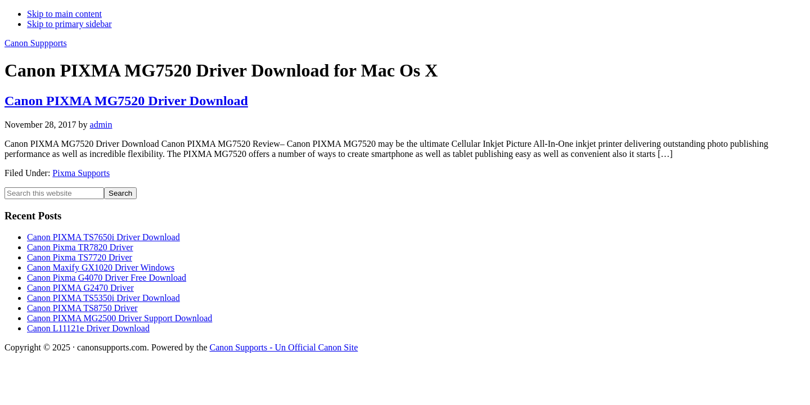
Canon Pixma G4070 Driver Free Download (106, 277)
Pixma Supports (81, 173)
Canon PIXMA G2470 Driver (80, 287)
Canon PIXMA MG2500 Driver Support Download (119, 318)
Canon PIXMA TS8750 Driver (82, 308)
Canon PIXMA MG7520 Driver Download (126, 100)
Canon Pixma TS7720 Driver (79, 257)
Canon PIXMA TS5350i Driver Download (103, 298)
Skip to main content (64, 14)
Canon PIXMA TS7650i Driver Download (103, 237)
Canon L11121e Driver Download (88, 328)
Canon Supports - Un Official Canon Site (284, 347)
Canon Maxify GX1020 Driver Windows (100, 267)
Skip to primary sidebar (69, 24)
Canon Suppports (35, 43)
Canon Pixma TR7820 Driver (80, 247)
